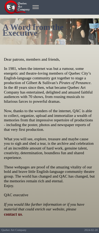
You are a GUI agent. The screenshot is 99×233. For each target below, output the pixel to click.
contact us (13, 214)
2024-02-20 (91, 229)
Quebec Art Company (13, 229)
